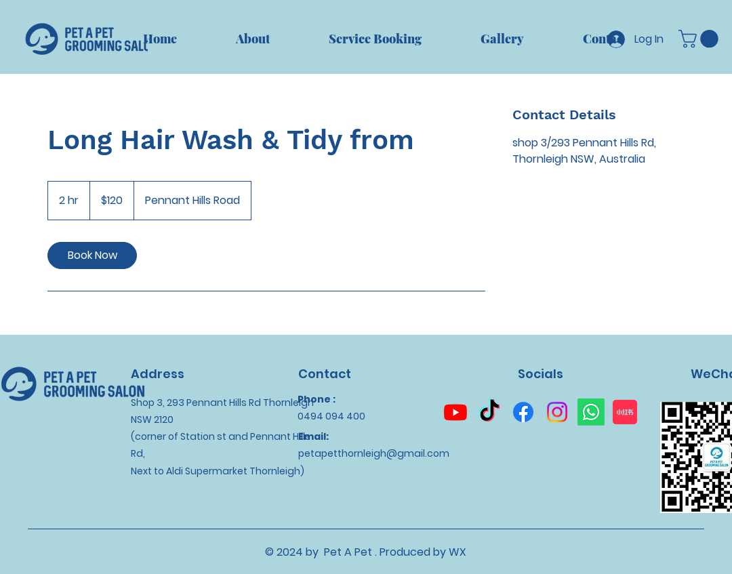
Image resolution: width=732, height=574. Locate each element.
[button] (700, 39)
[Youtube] (455, 412)
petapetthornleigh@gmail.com (373, 453)
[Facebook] (523, 412)
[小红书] (624, 412)
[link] (92, 255)
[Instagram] (557, 412)
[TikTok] (489, 412)
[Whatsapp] (591, 412)
